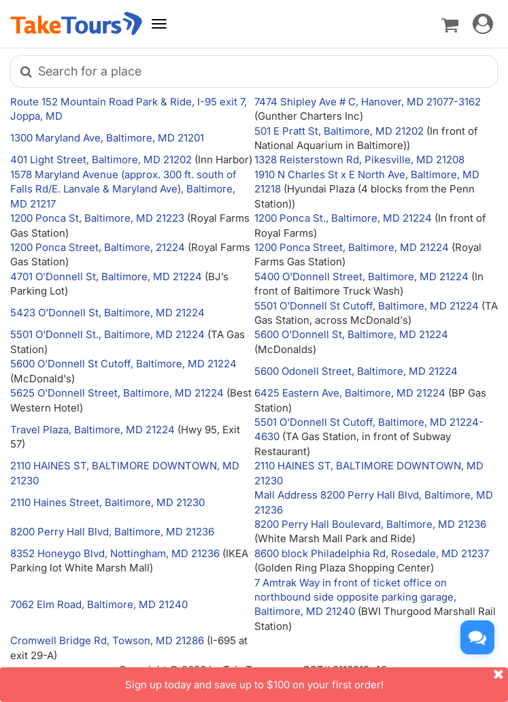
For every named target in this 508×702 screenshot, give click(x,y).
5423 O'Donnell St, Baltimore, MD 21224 (107, 312)
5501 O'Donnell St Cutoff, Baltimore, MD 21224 (366, 305)
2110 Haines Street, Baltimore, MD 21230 (107, 502)
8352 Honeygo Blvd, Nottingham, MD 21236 (115, 553)
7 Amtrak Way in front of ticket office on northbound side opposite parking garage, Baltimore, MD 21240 (355, 597)
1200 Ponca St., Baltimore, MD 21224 (343, 218)
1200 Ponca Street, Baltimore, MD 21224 (351, 247)
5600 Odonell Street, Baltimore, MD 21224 (356, 371)
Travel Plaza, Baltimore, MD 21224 (92, 429)
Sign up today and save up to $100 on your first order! (317, 679)
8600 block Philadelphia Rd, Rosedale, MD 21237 (371, 553)
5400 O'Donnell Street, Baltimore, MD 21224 (361, 276)
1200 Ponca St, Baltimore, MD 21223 (97, 218)
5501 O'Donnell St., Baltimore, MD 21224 (107, 334)
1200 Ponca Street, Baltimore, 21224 (97, 247)
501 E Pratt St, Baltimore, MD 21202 (339, 130)
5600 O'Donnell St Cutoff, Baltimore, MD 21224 (123, 363)
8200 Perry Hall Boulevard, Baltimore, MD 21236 (370, 524)
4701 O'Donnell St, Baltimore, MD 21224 (106, 276)
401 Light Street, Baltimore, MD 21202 (101, 159)
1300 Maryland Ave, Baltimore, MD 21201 (107, 137)
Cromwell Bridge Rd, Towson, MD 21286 (107, 640)
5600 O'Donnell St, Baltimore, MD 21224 (351, 334)
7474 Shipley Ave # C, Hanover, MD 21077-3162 (367, 101)
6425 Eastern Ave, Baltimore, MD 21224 (349, 392)
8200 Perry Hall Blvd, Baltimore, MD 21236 (112, 531)
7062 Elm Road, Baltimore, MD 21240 (99, 604)
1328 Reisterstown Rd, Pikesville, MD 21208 (359, 159)
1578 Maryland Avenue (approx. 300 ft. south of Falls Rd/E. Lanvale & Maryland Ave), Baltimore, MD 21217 (123, 189)
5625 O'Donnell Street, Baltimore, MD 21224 (117, 392)
